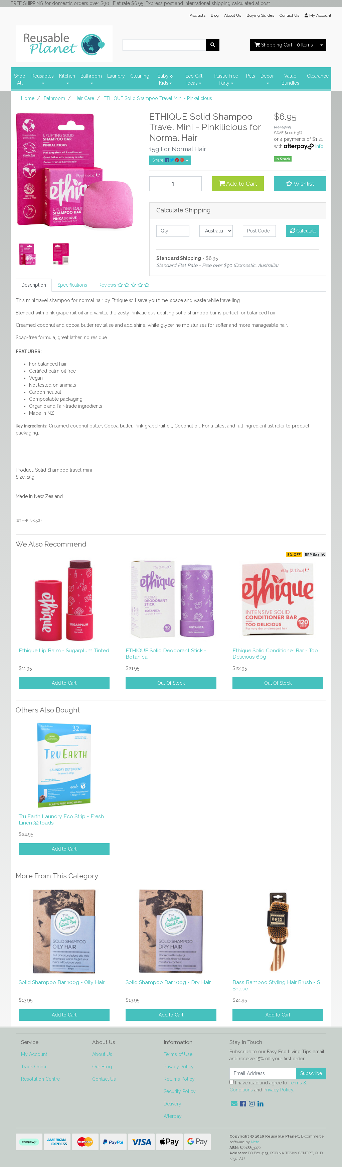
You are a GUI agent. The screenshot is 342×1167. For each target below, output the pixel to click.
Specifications (72, 285)
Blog (215, 15)
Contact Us (289, 15)
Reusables (42, 76)
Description (33, 285)
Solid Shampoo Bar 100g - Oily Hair (62, 982)
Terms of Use (178, 1054)
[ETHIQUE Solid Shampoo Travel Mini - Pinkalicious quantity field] (175, 183)
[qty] (172, 231)
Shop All (19, 79)
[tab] (34, 285)
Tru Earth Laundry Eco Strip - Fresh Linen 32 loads (61, 819)
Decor (267, 76)
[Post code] (259, 231)
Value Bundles (290, 79)
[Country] (215, 231)
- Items (283, 44)
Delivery (172, 1103)
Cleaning (139, 76)
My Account (34, 1054)
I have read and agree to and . (268, 1086)
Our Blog (102, 1066)
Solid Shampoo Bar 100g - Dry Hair (168, 982)
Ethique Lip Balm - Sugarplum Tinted (64, 650)
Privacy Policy (179, 1066)
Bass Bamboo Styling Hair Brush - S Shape (276, 985)
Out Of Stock (171, 683)
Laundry (116, 76)
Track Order (34, 1066)
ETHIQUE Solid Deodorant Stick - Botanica (166, 653)
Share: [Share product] (168, 160)
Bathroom (91, 76)
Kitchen (67, 76)
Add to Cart (237, 183)
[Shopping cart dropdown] (321, 45)
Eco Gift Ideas (193, 79)
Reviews (124, 285)
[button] (300, 183)
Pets (250, 76)
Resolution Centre (40, 1079)
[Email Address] (262, 1073)
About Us (232, 15)
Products (197, 15)
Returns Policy (179, 1079)
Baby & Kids (165, 79)
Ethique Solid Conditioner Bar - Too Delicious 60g (275, 653)
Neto (255, 1142)
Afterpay (173, 1116)
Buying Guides (260, 15)
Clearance (318, 76)
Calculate (303, 230)
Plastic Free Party (226, 79)
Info (319, 146)
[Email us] (234, 1104)
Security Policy (180, 1091)
